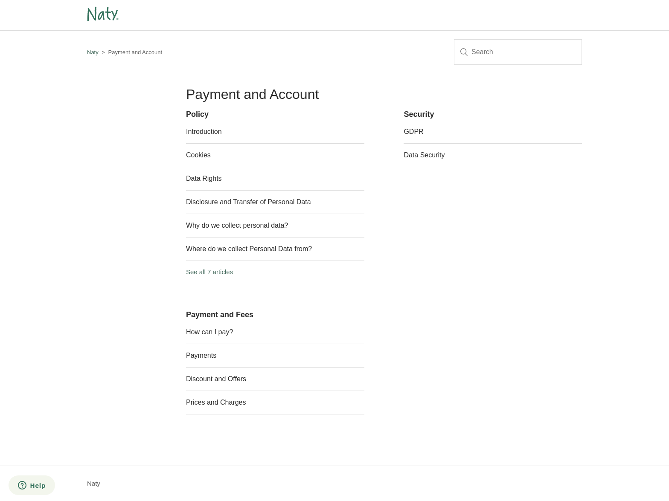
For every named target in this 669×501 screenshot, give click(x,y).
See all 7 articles (209, 271)
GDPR (413, 131)
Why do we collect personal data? (237, 225)
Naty (93, 52)
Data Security (424, 155)
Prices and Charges (216, 402)
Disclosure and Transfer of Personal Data (248, 202)
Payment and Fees (219, 314)
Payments (201, 355)
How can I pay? (209, 332)
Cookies (198, 155)
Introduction (204, 131)
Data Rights (204, 178)
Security (419, 114)
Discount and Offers (216, 378)
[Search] (518, 52)
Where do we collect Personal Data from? (249, 248)
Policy (197, 114)
